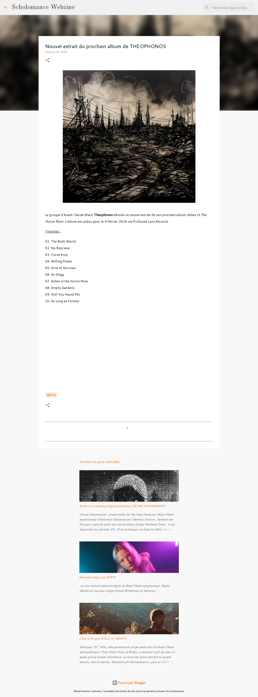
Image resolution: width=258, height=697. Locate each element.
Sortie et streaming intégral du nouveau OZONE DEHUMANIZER (122, 506)
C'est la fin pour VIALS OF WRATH (102, 639)
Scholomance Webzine (43, 7)
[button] (47, 60)
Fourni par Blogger (129, 683)
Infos (51, 395)
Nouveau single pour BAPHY (97, 577)
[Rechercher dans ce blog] (233, 7)
